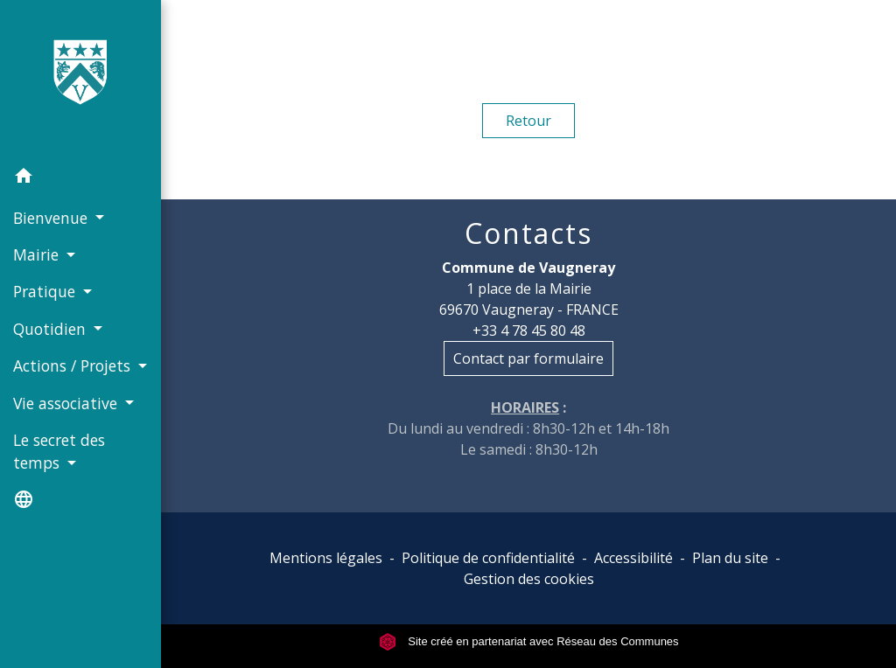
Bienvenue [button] (52, 217)
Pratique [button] (46, 291)
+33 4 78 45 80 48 (528, 330)
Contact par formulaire (528, 358)
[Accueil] (80, 79)
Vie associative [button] (67, 403)
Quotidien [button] (51, 328)
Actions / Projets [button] (74, 365)
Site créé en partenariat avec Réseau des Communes (529, 641)
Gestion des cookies (529, 578)
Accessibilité (633, 557)
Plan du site (730, 557)
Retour (528, 120)
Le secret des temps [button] (59, 451)
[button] (80, 178)
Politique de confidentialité (488, 557)
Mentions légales (326, 557)
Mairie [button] (38, 254)
